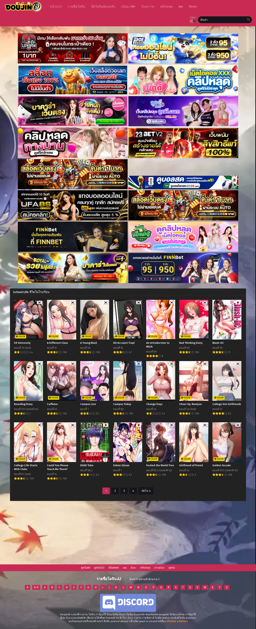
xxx (125, 567)
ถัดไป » (146, 491)
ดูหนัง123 (99, 567)
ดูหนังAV (85, 567)
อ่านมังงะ (159, 567)
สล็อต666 (113, 567)
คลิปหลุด (145, 567)
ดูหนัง (172, 567)
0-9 (36, 587)
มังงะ (133, 567)
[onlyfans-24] (177, 621)
